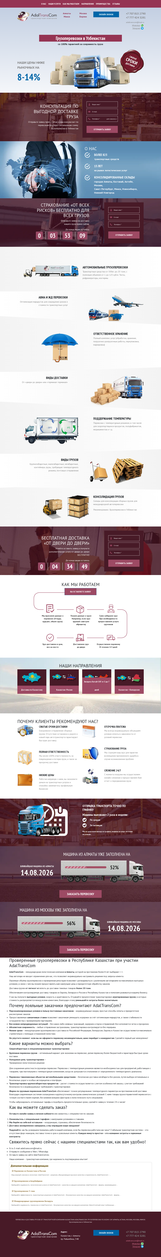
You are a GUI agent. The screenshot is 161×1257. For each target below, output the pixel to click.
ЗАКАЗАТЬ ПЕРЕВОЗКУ (80, 894)
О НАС (43, 3)
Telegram (136, 28)
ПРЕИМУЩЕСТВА (103, 3)
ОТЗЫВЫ (116, 3)
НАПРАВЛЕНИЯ (87, 3)
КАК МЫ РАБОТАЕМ (71, 3)
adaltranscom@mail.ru (135, 22)
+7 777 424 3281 (136, 17)
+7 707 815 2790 (136, 13)
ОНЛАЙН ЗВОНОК (106, 14)
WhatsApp (136, 25)
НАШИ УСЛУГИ (54, 3)
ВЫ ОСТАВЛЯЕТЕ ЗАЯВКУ (80, 591)
